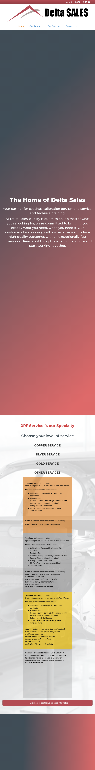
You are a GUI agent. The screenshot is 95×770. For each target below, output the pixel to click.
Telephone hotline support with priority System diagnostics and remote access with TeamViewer (47, 484)
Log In (69, 2)
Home (21, 26)
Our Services (54, 26)
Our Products (36, 26)
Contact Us (71, 26)
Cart (77, 2)
